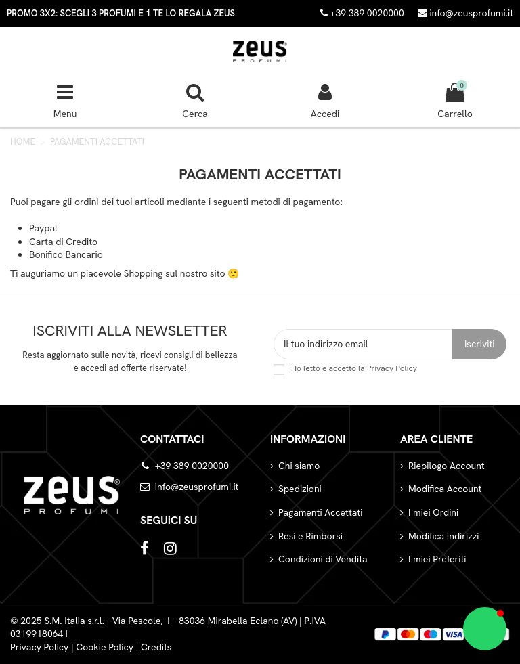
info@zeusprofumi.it (465, 13)
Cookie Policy (104, 647)
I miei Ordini (433, 512)
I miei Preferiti (437, 559)
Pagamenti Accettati (320, 512)
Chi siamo (299, 466)
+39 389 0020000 (192, 466)
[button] (484, 628)
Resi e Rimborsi (310, 536)
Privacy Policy (392, 368)
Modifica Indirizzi (443, 536)
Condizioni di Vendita (323, 559)
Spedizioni (300, 489)
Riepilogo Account (446, 466)
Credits (156, 647)
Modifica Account (444, 489)
